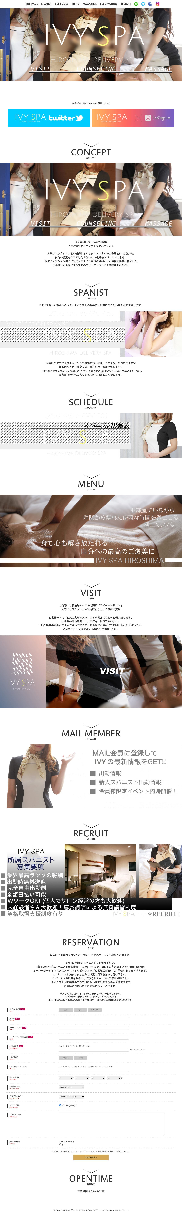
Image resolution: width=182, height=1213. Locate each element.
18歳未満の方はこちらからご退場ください (91, 103)
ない (80, 1010)
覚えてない (95, 1010)
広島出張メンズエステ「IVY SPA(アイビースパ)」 (89, 1210)
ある (66, 1010)
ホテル (65, 1058)
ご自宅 (80, 1058)
